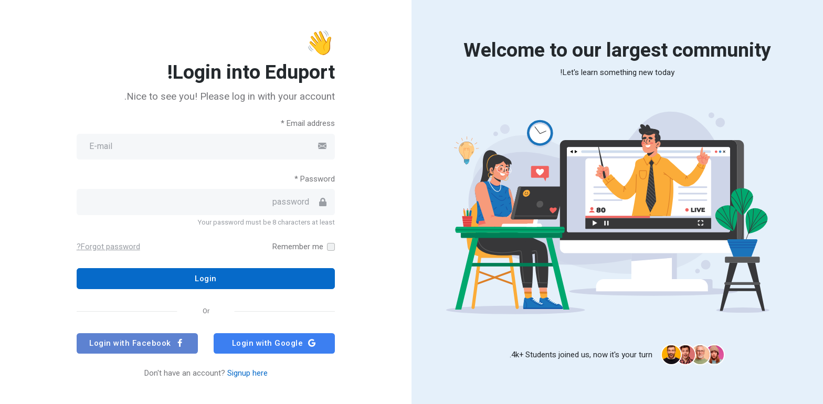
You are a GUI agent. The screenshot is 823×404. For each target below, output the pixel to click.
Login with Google (274, 343)
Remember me (297, 246)
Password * (314, 179)
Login (206, 278)
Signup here (247, 373)
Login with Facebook (137, 343)
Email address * (308, 123)
